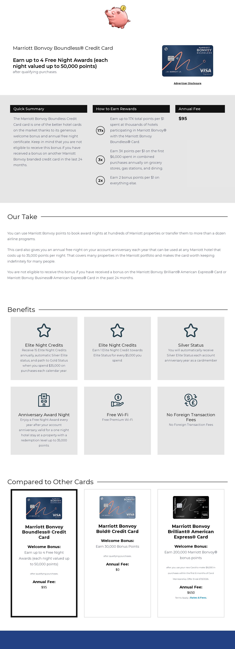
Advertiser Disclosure (187, 83)
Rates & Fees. (198, 597)
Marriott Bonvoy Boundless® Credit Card (44, 532)
